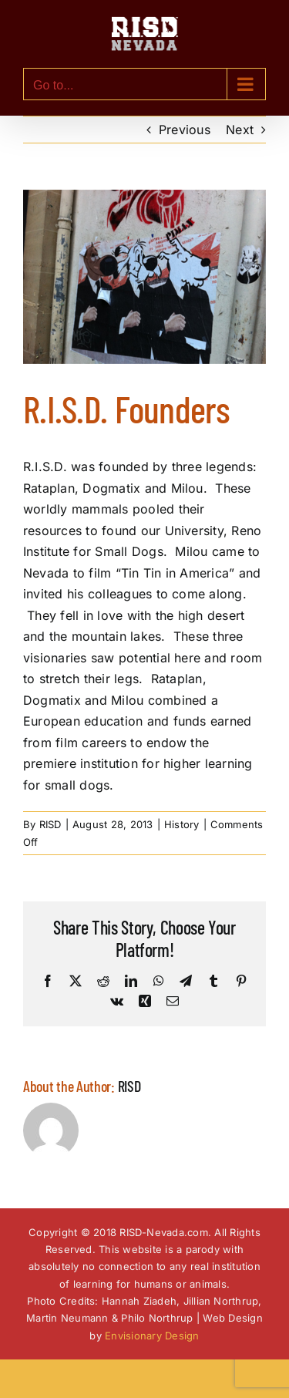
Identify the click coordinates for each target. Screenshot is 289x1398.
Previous (184, 129)
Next (240, 129)
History (182, 824)
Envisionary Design (152, 1335)
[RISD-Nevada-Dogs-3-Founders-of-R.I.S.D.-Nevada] (144, 277)
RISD (50, 824)
